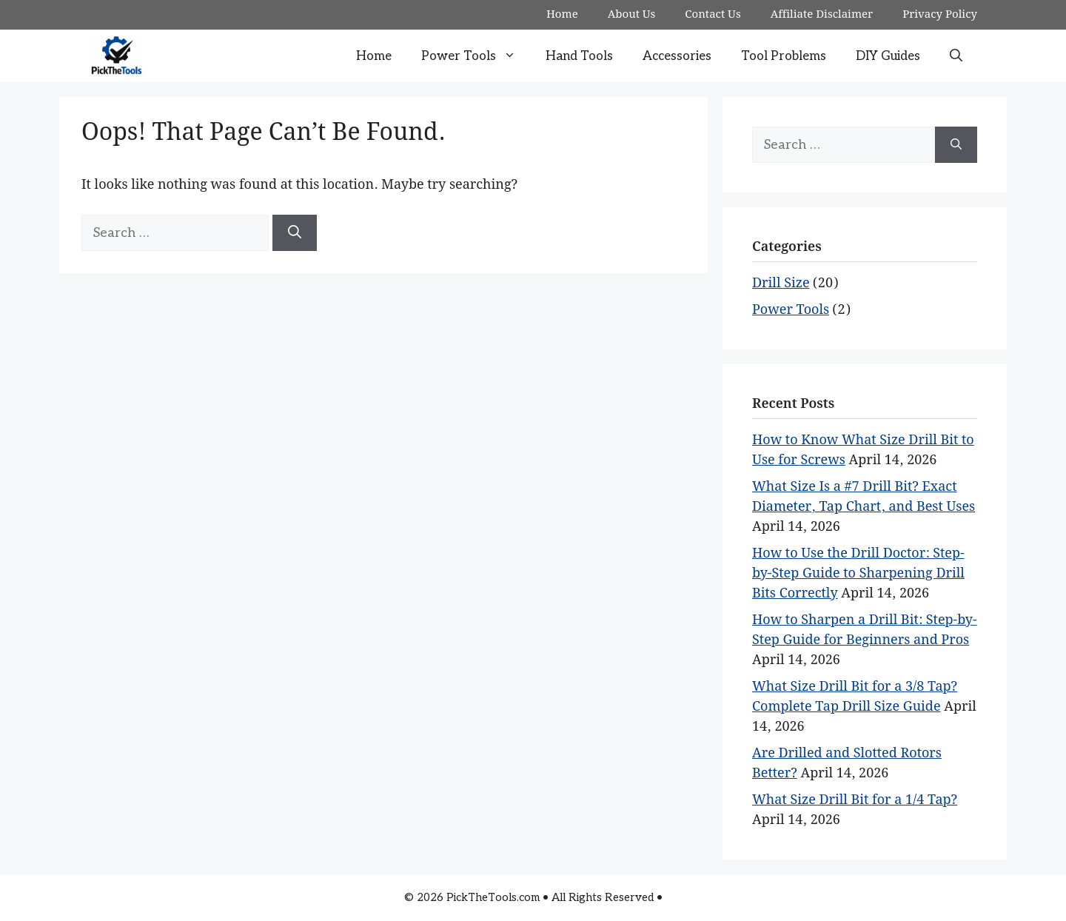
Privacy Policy (939, 15)
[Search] (294, 233)
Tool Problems (783, 56)
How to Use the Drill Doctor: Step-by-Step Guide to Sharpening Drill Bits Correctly (858, 573)
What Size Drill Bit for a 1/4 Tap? (854, 800)
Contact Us (712, 15)
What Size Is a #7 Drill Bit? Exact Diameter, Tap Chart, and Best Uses (863, 497)
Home (562, 15)
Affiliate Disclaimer (822, 15)
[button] (956, 56)
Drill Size (781, 283)
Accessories (677, 56)
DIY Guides (888, 56)
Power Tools (476, 56)
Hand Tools (579, 56)
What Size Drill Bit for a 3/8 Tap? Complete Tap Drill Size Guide (854, 696)
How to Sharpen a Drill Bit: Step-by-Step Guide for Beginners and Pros (864, 630)
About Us (632, 15)
